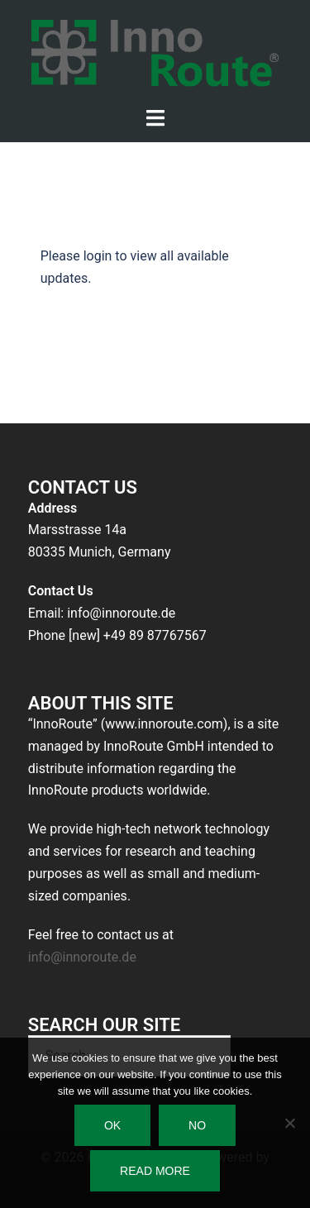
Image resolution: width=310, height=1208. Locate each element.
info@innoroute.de (82, 957)
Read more (155, 1170)
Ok (112, 1125)
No (197, 1125)
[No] (289, 1123)
